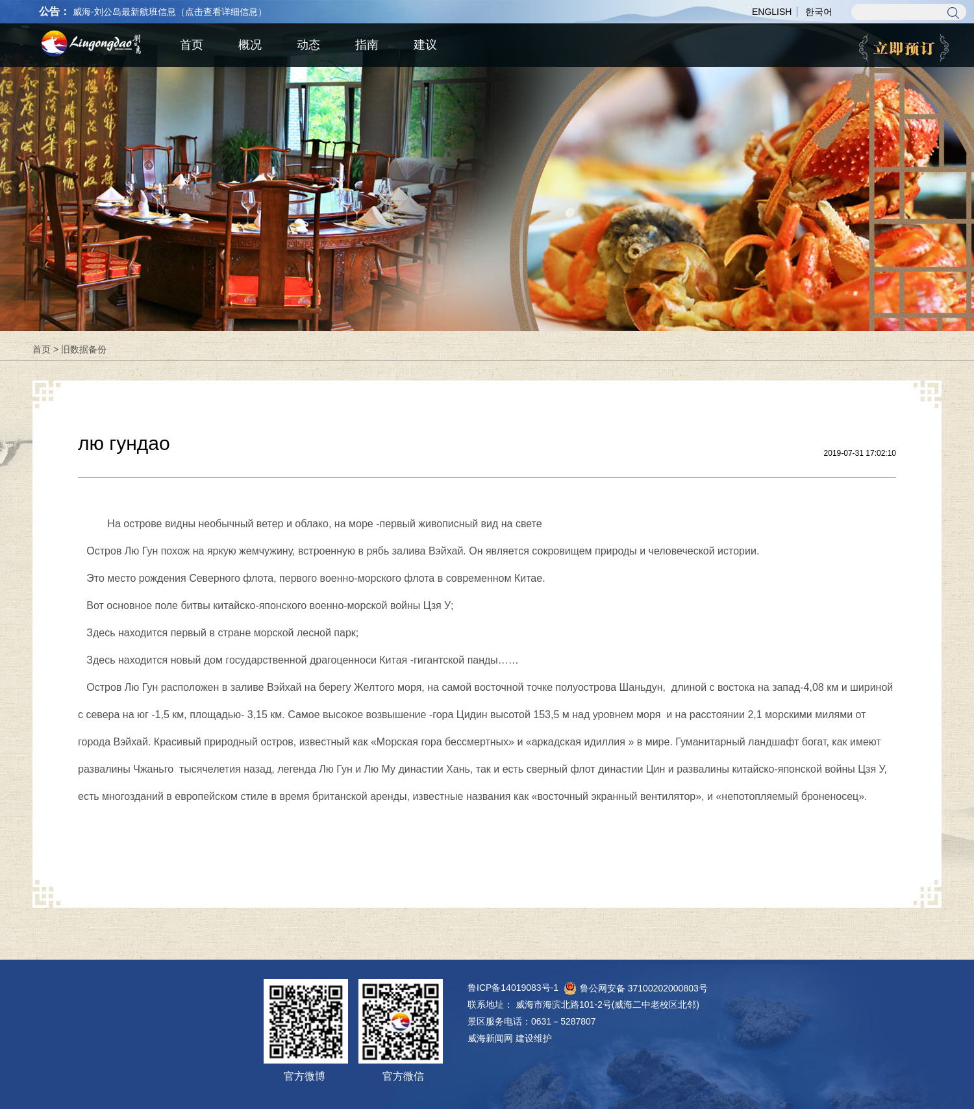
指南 (367, 44)
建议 (425, 44)
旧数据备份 (83, 349)
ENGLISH (772, 11)
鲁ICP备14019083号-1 (513, 987)
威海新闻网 (490, 1038)
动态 (308, 44)
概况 (250, 44)
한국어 (818, 11)
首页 (41, 349)
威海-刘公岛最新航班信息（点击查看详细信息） (170, 11)
